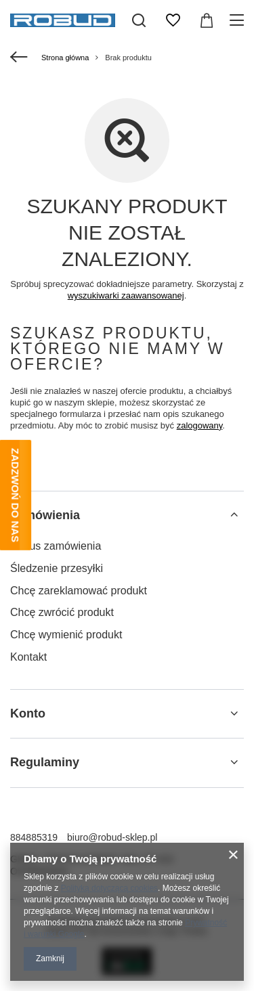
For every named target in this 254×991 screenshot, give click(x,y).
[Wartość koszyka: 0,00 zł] (207, 20)
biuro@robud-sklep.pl (112, 837)
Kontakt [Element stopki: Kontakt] (28, 657)
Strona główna (65, 57)
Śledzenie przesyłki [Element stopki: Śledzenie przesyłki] (56, 568)
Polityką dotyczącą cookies (109, 888)
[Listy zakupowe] (173, 20)
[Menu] (239, 20)
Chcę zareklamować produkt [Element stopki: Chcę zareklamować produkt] (78, 590)
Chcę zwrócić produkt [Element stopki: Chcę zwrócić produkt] (62, 612)
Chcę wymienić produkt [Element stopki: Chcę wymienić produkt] (66, 634)
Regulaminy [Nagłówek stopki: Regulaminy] (44, 762)
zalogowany (200, 425)
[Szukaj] (139, 20)
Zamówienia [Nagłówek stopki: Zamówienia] (45, 515)
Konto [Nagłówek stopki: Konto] (27, 713)
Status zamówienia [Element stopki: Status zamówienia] (55, 546)
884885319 (34, 837)
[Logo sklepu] (62, 21)
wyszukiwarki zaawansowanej (126, 295)
